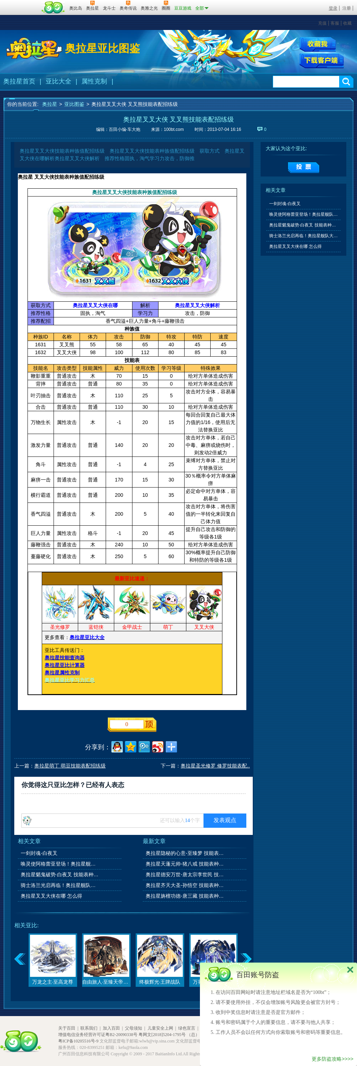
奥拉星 (49, 104)
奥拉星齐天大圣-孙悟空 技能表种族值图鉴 (185, 885)
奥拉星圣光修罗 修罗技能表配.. (215, 766)
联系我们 (88, 1028)
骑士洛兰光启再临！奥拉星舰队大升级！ (60, 885)
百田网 (53, 7)
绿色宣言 (186, 1028)
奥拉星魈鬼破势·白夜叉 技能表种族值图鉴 (60, 874)
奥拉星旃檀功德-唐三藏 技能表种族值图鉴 (185, 896)
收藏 (347, 23)
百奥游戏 (21, 3)
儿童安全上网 (160, 1028)
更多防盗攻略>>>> (332, 1059)
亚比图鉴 (74, 104)
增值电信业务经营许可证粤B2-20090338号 (97, 1034)
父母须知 (133, 1028)
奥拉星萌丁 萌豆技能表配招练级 (70, 766)
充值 (322, 23)
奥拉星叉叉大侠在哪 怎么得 (51, 896)
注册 (346, 8)
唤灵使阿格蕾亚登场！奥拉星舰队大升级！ (60, 864)
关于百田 (66, 1028)
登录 (333, 8)
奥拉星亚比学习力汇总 (70, 680)
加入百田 (111, 1028)
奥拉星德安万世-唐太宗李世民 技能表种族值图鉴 (185, 874)
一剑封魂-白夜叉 (39, 853)
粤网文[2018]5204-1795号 (162, 1034)
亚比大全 (58, 81)
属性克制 (94, 81)
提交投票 (304, 167)
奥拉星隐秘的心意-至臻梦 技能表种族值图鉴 (185, 853)
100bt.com (174, 129)
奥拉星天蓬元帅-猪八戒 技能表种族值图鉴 (185, 864)
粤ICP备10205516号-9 (78, 1041)
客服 (335, 23)
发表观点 (224, 820)
